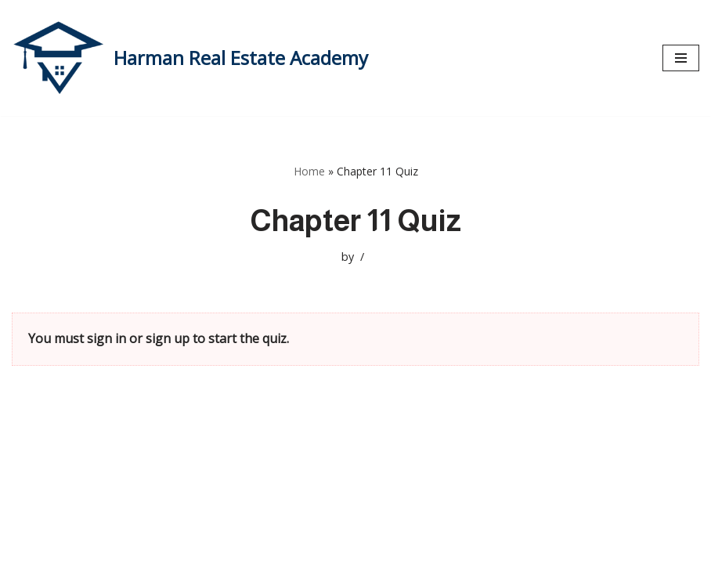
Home (309, 171)
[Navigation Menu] (680, 58)
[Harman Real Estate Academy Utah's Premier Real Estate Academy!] (190, 58)
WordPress (160, 546)
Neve (27, 546)
